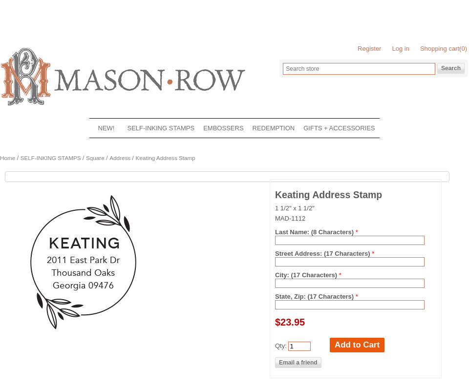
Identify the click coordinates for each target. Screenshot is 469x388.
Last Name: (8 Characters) (315, 232)
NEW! (106, 128)
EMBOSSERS (223, 128)
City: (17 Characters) (307, 275)
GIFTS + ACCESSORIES (339, 128)
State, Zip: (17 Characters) (315, 296)
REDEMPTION (274, 128)
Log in (400, 48)
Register (369, 48)
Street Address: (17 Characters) (323, 253)
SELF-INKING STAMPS (160, 128)
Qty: (281, 345)
